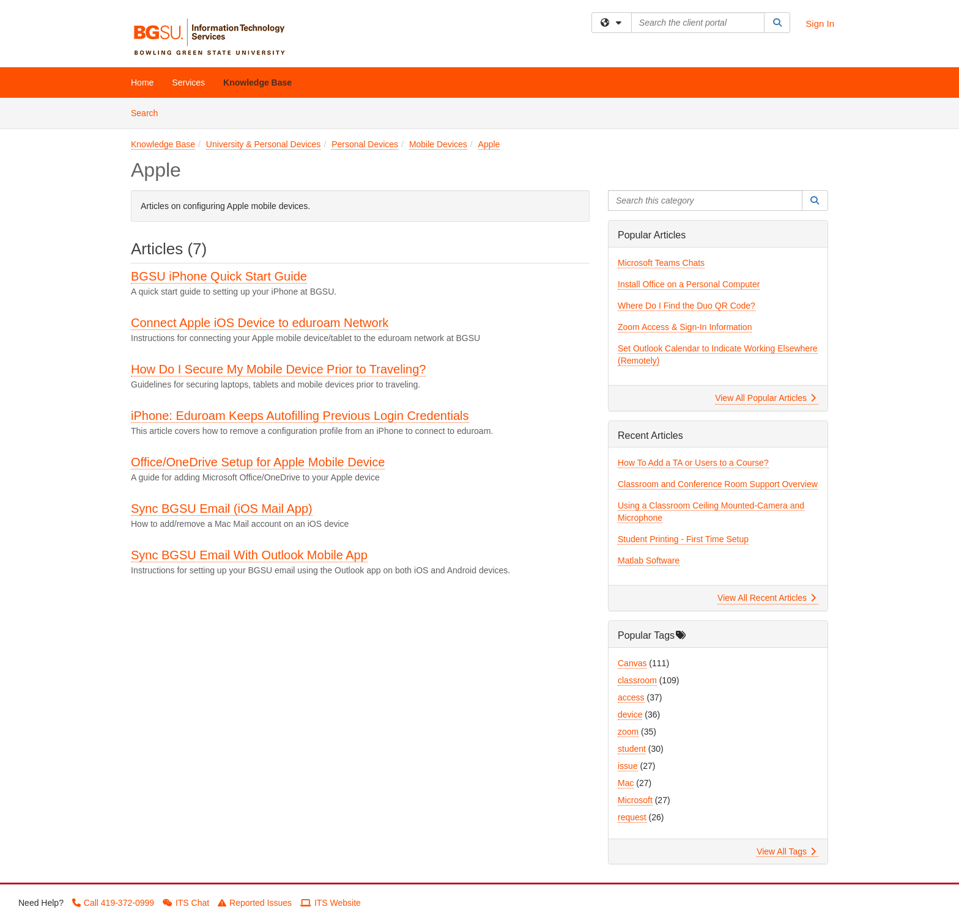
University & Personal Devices (263, 144)
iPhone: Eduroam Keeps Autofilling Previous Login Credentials (300, 415)
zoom (628, 732)
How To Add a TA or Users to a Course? (693, 463)
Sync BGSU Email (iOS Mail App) (222, 508)
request (632, 817)
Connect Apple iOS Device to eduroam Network (259, 322)
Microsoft (635, 800)
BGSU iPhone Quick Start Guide (219, 276)
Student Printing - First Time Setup (683, 539)
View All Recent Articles (766, 598)
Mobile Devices (438, 144)
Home (142, 82)
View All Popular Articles (765, 398)
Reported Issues (255, 903)
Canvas (632, 663)
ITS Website (330, 903)
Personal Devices (364, 144)
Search (149, 112)
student (632, 749)
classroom (637, 680)
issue (628, 766)
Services (188, 82)
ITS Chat (186, 903)
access (631, 697)
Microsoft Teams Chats (661, 263)
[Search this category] (705, 200)
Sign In (819, 23)
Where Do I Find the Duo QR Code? (686, 306)
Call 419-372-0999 (113, 903)
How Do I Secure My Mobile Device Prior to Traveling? (278, 369)
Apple (489, 144)
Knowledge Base (257, 82)
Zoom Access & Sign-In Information (685, 327)
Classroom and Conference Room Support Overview (718, 484)
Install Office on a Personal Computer (689, 284)
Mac (626, 783)
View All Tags (786, 851)
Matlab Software (648, 560)
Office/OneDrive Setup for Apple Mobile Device (258, 462)
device (630, 714)
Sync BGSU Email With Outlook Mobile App (249, 555)
